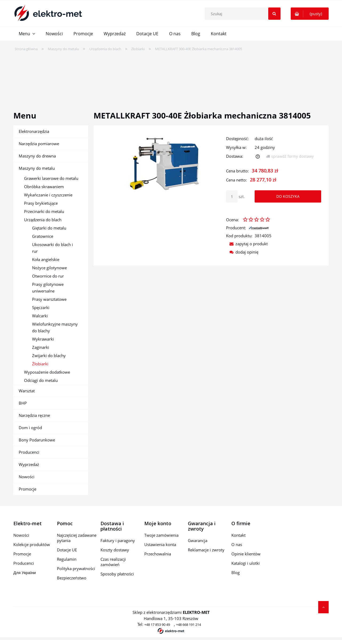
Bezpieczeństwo (71, 577)
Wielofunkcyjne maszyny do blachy (55, 327)
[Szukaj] (274, 13)
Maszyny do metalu (37, 168)
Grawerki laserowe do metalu (51, 178)
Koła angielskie (45, 259)
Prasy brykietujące (41, 203)
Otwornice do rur (48, 276)
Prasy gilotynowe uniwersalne (48, 288)
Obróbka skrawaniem (44, 186)
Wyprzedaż (29, 464)
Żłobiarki (40, 363)
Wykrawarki (43, 339)
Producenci (29, 452)
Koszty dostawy (114, 549)
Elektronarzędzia (34, 131)
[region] (171, 78)
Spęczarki (40, 307)
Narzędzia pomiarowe (39, 143)
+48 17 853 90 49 (157, 624)
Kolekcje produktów (31, 544)
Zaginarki (40, 347)
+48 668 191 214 (188, 624)
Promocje (27, 489)
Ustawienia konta (160, 544)
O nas (236, 544)
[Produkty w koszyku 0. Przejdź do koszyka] (310, 13)
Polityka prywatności (76, 568)
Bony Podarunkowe (37, 440)
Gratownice (42, 236)
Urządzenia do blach (42, 219)
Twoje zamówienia (161, 535)
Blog (235, 572)
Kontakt (238, 535)
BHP (23, 403)
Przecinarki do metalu (44, 211)
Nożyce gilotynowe (49, 267)
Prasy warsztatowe (49, 299)
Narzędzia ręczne (34, 415)
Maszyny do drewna (37, 156)
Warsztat (27, 390)
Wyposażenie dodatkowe (47, 372)
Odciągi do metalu (41, 380)
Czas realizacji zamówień (113, 561)
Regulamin (66, 559)
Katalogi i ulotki (245, 563)
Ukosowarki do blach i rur (52, 248)
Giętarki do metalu (49, 228)
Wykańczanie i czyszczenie (48, 194)
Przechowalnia (157, 553)
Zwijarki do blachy (49, 355)
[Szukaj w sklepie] (244, 13)
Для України (24, 572)
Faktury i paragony (117, 540)
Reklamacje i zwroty (206, 549)
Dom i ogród (30, 427)
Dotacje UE (67, 549)
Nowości (26, 476)
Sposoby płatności (117, 573)
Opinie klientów (246, 553)
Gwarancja (197, 540)
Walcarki (40, 315)
